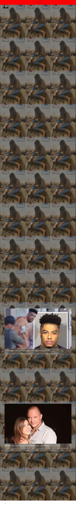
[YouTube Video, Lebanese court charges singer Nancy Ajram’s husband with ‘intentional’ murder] (38, 237)
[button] (2, 7)
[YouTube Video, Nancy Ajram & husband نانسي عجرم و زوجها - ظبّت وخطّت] (38, 33)
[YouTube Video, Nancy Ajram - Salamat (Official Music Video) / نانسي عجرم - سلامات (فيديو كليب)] (38, 83)
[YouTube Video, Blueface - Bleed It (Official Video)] (38, 284)
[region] (38, 2)
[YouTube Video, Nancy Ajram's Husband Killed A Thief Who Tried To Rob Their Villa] (38, 132)
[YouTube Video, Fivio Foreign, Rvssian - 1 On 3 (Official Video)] (38, 379)
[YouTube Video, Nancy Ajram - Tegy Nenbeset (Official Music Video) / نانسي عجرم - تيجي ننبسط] (38, 476)
